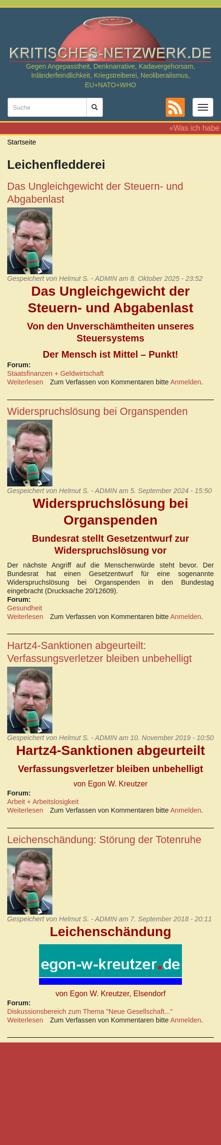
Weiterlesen (25, 382)
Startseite (21, 142)
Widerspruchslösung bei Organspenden (97, 411)
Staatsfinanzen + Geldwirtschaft (55, 373)
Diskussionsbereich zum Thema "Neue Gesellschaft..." (89, 1011)
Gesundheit (24, 608)
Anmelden (186, 382)
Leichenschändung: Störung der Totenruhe (104, 840)
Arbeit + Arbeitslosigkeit (43, 801)
